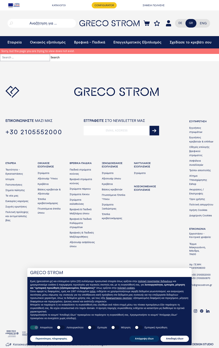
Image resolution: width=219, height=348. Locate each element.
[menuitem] (203, 23)
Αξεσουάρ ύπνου (111, 178)
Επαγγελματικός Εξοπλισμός (137, 42)
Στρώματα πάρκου (80, 188)
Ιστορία (9, 179)
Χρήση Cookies (198, 210)
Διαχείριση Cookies (200, 215)
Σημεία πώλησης (15, 190)
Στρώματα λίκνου (79, 194)
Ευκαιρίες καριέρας (16, 201)
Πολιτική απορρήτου (201, 204)
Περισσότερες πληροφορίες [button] (51, 338)
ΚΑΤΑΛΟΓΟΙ (59, 5)
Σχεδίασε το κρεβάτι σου (190, 42)
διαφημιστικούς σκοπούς (119, 298)
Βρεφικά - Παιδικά (89, 42)
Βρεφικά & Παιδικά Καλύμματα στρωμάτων (81, 223)
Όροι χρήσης (197, 199)
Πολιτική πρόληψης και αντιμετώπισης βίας (16, 216)
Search (55, 57)
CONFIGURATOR (104, 5)
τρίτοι (92, 291)
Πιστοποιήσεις (13, 184)
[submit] (154, 130)
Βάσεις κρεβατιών (112, 189)
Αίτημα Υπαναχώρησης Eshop (198, 179)
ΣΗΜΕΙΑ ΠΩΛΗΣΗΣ (154, 5)
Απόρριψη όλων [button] (144, 338)
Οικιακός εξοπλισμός (48, 42)
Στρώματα (43, 173)
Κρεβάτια (43, 184)
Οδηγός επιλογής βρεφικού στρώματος (199, 151)
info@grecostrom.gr (200, 285)
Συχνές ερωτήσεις (16, 206)
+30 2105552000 (201, 274)
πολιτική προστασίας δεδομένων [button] (155, 281)
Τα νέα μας (11, 195)
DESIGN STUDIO (203, 344)
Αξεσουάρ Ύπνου (48, 178)
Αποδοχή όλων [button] (174, 338)
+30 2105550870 (200, 278)
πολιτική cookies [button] (126, 288)
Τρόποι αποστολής (200, 170)
